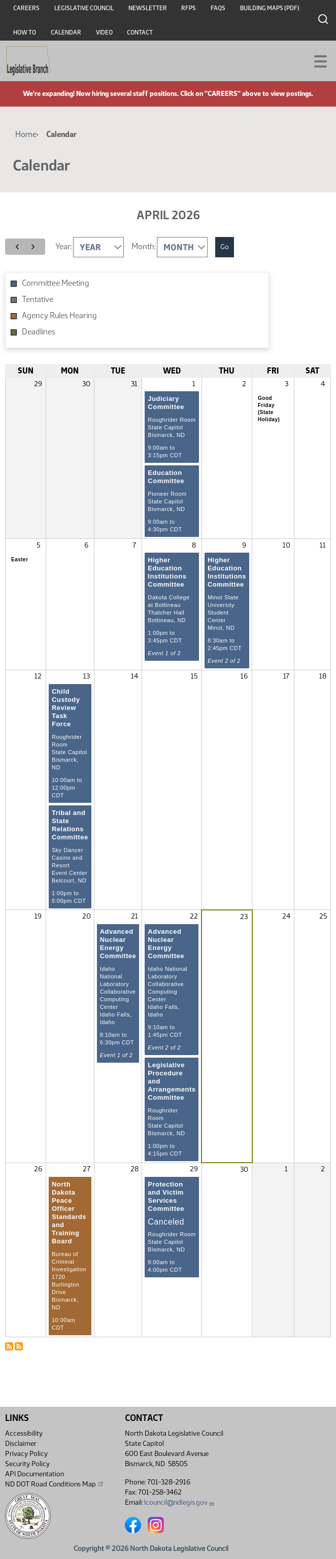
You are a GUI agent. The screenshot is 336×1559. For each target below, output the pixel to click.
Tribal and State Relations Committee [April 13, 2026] (70, 825)
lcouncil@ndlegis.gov (179, 1502)
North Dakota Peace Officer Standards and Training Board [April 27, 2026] (69, 1212)
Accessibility (24, 1433)
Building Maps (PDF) (269, 8)
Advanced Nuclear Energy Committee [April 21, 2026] (118, 944)
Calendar (66, 32)
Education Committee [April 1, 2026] (166, 477)
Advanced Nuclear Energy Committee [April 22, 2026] (166, 944)
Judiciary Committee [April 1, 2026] (166, 403)
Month (142, 246)
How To (24, 32)
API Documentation (34, 1474)
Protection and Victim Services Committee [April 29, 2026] (166, 1196)
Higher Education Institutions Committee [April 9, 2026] (227, 572)
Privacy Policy (26, 1453)
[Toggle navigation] (316, 60)
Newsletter (147, 8)
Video (104, 32)
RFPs (188, 8)
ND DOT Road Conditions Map (55, 1483)
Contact (140, 32)
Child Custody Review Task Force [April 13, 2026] (66, 708)
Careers (26, 8)
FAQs (218, 8)
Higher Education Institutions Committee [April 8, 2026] (167, 572)
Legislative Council (84, 8)
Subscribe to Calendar (9, 1346)
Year (63, 246)
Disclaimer (21, 1443)
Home (26, 134)
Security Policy (27, 1464)
